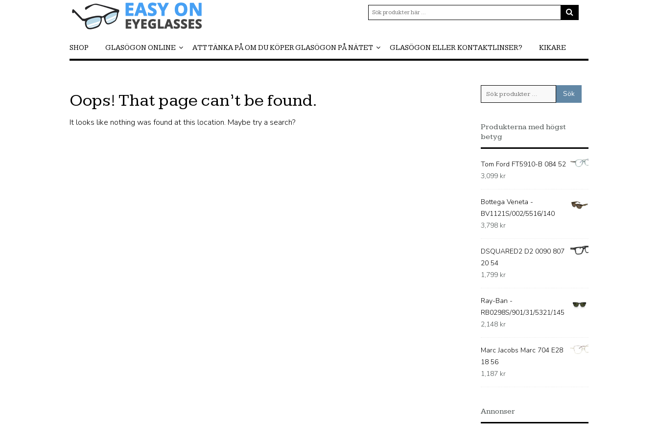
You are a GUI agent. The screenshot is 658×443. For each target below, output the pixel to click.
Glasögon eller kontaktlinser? (456, 48)
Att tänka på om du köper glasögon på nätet (282, 48)
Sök (569, 93)
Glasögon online (140, 48)
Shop (79, 48)
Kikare (552, 48)
